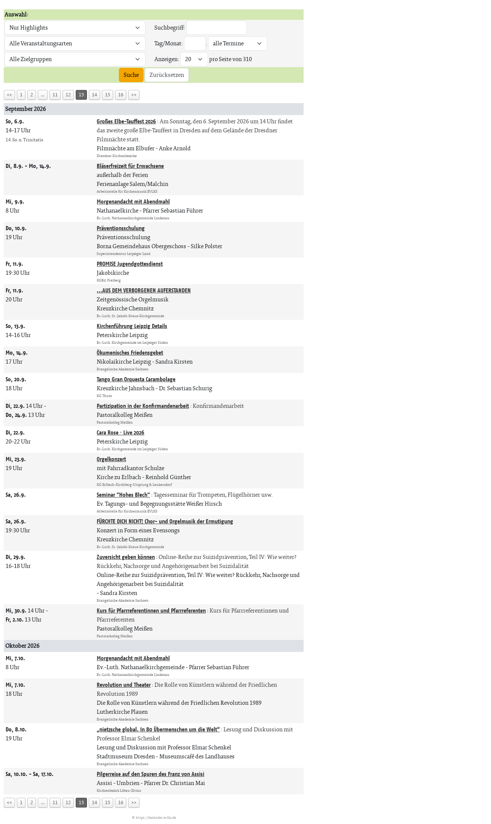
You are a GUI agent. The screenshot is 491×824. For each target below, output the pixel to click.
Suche (131, 75)
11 (55, 94)
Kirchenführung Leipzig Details (132, 326)
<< (9, 94)
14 (94, 94)
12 (68, 94)
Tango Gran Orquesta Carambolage (136, 379)
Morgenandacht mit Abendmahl (133, 201)
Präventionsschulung (121, 228)
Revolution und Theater (124, 685)
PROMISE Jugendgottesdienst (130, 264)
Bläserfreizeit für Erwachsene (130, 166)
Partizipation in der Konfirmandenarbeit (143, 406)
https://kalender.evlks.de (156, 817)
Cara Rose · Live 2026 (120, 432)
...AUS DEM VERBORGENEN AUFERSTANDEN (144, 290)
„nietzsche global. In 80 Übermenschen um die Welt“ (158, 729)
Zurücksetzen (167, 75)
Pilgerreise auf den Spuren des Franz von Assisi (150, 774)
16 (120, 94)
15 (107, 94)
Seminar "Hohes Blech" (123, 495)
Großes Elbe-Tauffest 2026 (126, 121)
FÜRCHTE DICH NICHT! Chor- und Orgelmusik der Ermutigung (165, 521)
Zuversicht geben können (126, 557)
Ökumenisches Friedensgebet (130, 353)
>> (133, 94)
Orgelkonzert (111, 459)
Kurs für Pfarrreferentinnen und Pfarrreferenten (151, 610)
